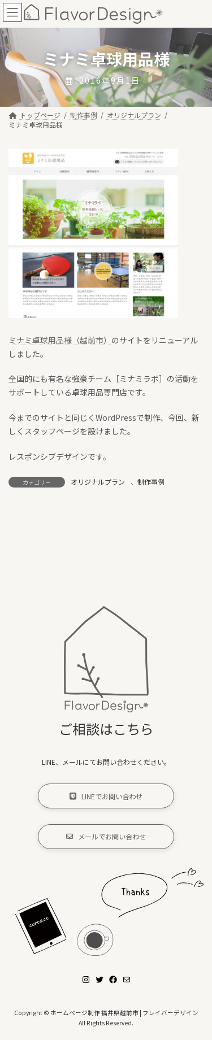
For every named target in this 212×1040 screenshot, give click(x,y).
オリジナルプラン (98, 481)
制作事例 (151, 481)
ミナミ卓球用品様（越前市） (59, 340)
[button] (106, 796)
